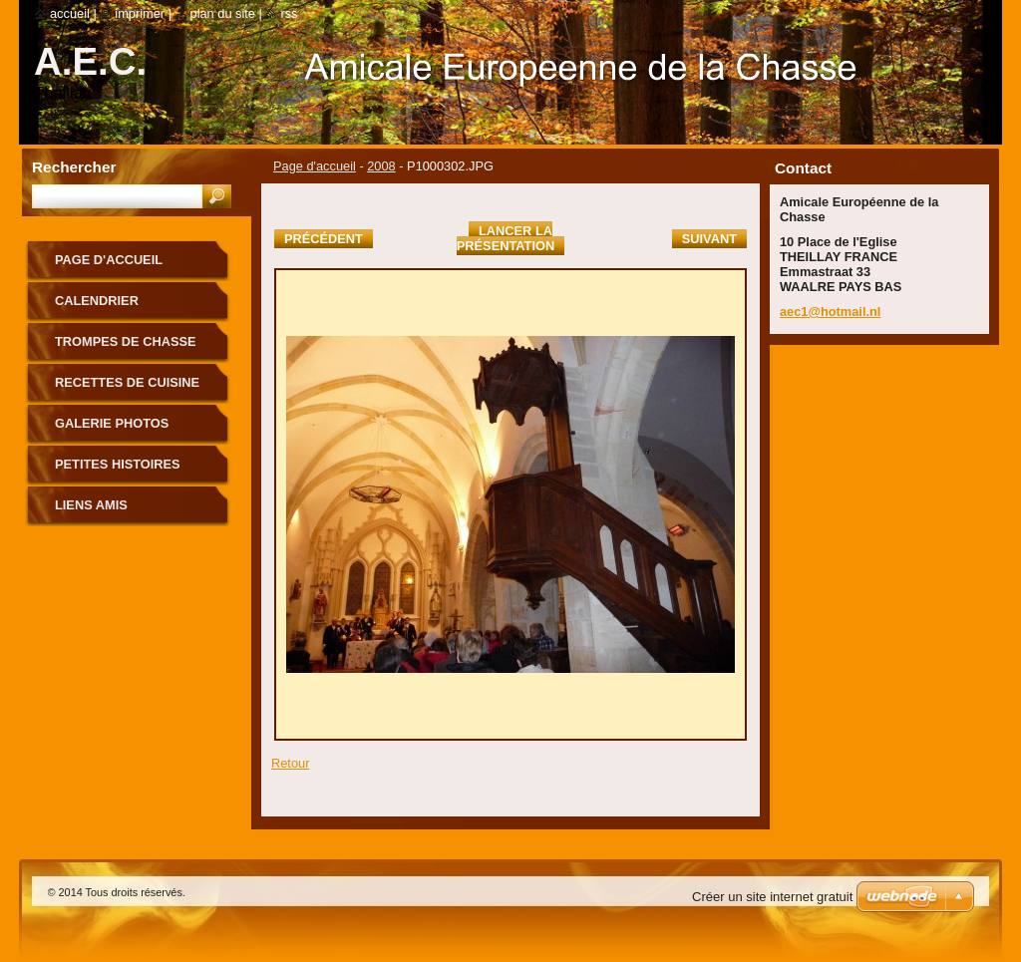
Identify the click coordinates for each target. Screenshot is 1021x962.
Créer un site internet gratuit (772, 896)
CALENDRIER (97, 300)
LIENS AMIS (91, 504)
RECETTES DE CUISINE (127, 382)
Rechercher (74, 167)
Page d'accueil (314, 166)
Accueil (70, 13)
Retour (290, 763)
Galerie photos (112, 423)
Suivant (709, 238)
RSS (288, 13)
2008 (381, 166)
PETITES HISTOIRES (117, 464)
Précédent (323, 238)
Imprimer (140, 13)
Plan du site (222, 13)
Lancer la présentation (505, 238)
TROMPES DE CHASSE (125, 341)
